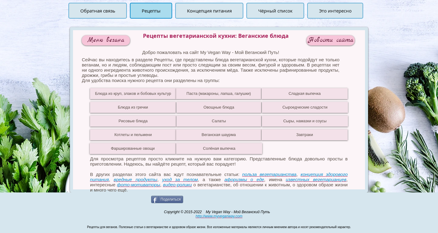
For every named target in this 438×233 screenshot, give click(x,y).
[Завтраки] (305, 134)
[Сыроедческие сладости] (305, 107)
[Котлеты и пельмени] (133, 134)
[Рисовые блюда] (133, 121)
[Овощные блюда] (218, 107)
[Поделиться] (167, 199)
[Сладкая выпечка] (305, 93)
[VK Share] (208, 199)
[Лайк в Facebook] (85, 199)
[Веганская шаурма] (218, 134)
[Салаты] (218, 121)
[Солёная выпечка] (219, 148)
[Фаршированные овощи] (133, 148)
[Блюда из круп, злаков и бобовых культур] (133, 93)
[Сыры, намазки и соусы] (305, 121)
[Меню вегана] (106, 40)
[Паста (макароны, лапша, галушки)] (218, 93)
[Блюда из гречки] (133, 107)
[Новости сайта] (331, 40)
